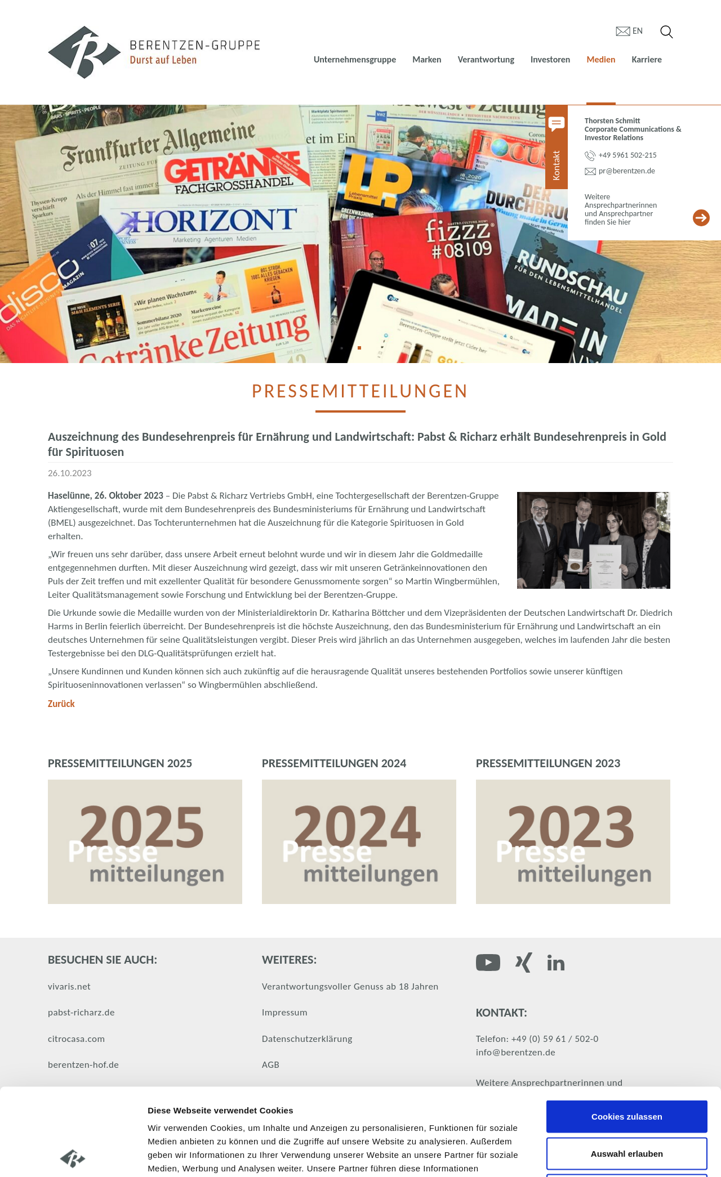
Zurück (61, 704)
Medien (600, 59)
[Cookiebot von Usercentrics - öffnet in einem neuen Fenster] (73, 1155)
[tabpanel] (360, 234)
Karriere (647, 59)
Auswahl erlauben (627, 1066)
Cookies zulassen (626, 1029)
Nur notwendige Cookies (627, 1103)
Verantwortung (486, 59)
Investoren (550, 59)
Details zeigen (599, 1155)
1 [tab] (363, 351)
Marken (426, 59)
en (638, 30)
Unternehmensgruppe (355, 59)
